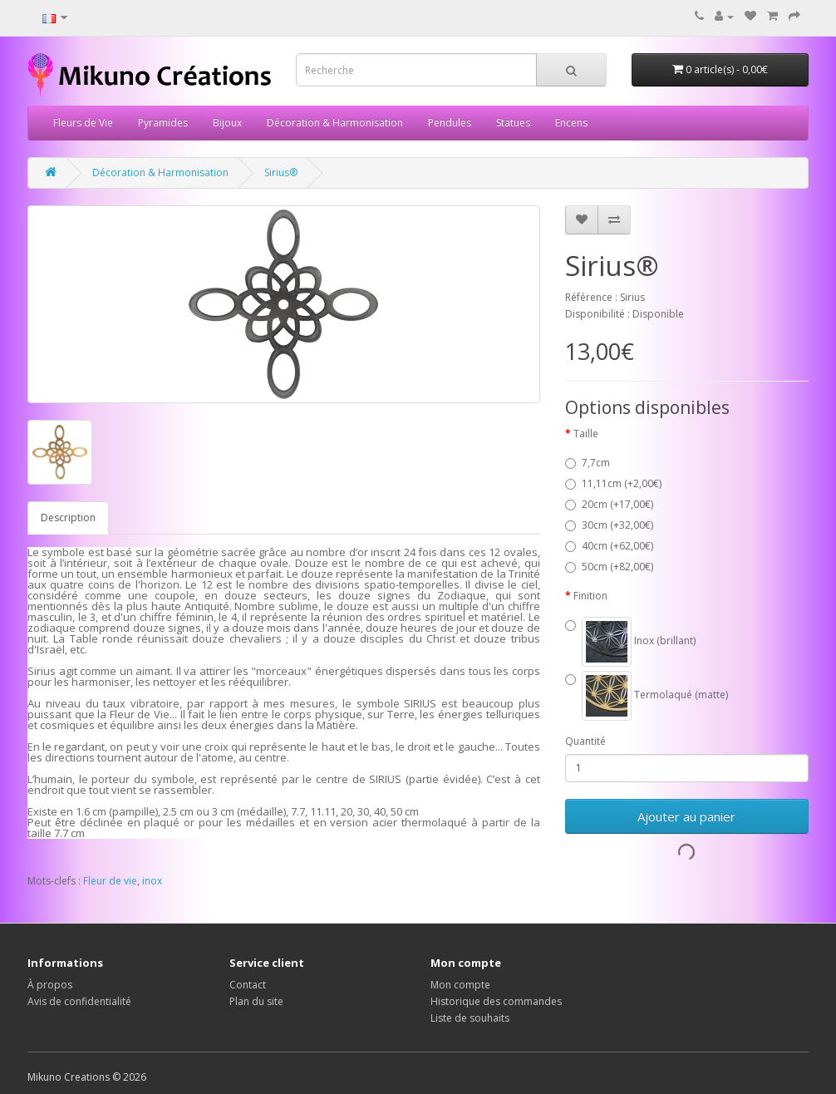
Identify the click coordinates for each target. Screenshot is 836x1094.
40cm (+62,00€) (609, 546)
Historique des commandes (496, 1001)
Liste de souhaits (469, 1018)
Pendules (449, 123)
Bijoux (227, 123)
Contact (247, 985)
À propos (49, 985)
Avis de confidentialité (79, 1001)
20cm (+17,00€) (609, 504)
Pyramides (163, 123)
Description (68, 517)
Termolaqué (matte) (646, 696)
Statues (513, 123)
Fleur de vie (110, 881)
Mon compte (460, 985)
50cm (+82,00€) (609, 566)
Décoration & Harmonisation (335, 123)
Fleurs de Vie (83, 123)
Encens (571, 123)
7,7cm (587, 463)
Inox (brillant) (630, 642)
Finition (590, 596)
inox (152, 881)
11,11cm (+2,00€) (613, 483)
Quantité (585, 741)
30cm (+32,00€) (609, 525)
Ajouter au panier (686, 816)
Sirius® (281, 172)
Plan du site (256, 1001)
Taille (585, 433)
